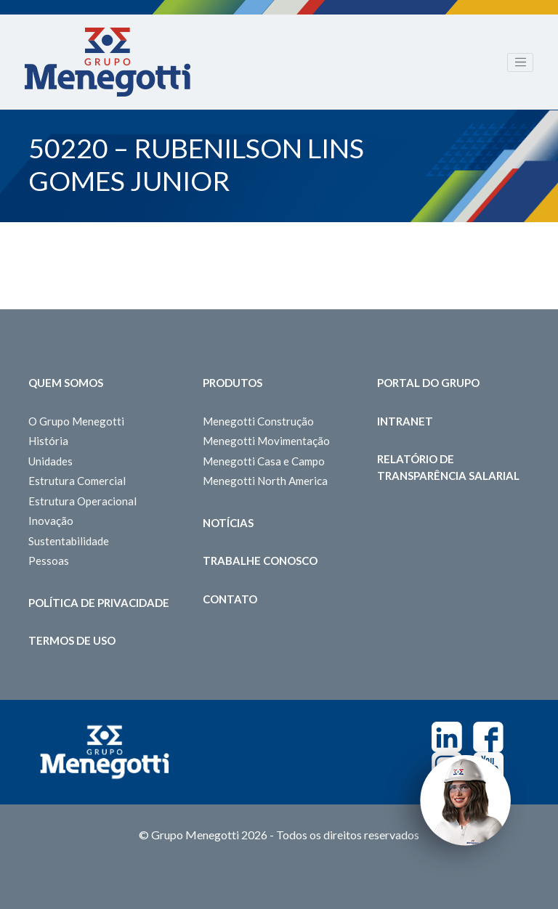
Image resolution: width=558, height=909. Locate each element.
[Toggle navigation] (520, 62)
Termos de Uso (72, 640)
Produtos (232, 382)
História (48, 440)
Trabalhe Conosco (260, 560)
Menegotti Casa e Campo (264, 461)
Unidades (50, 461)
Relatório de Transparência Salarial (448, 467)
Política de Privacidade (98, 602)
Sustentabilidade (68, 540)
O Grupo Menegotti (76, 421)
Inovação (50, 520)
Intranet (405, 421)
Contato (230, 599)
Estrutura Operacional (82, 501)
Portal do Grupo (428, 382)
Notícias (228, 522)
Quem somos (65, 382)
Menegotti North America (265, 480)
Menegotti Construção (258, 421)
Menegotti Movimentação (266, 440)
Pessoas (48, 560)
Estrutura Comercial (77, 480)
